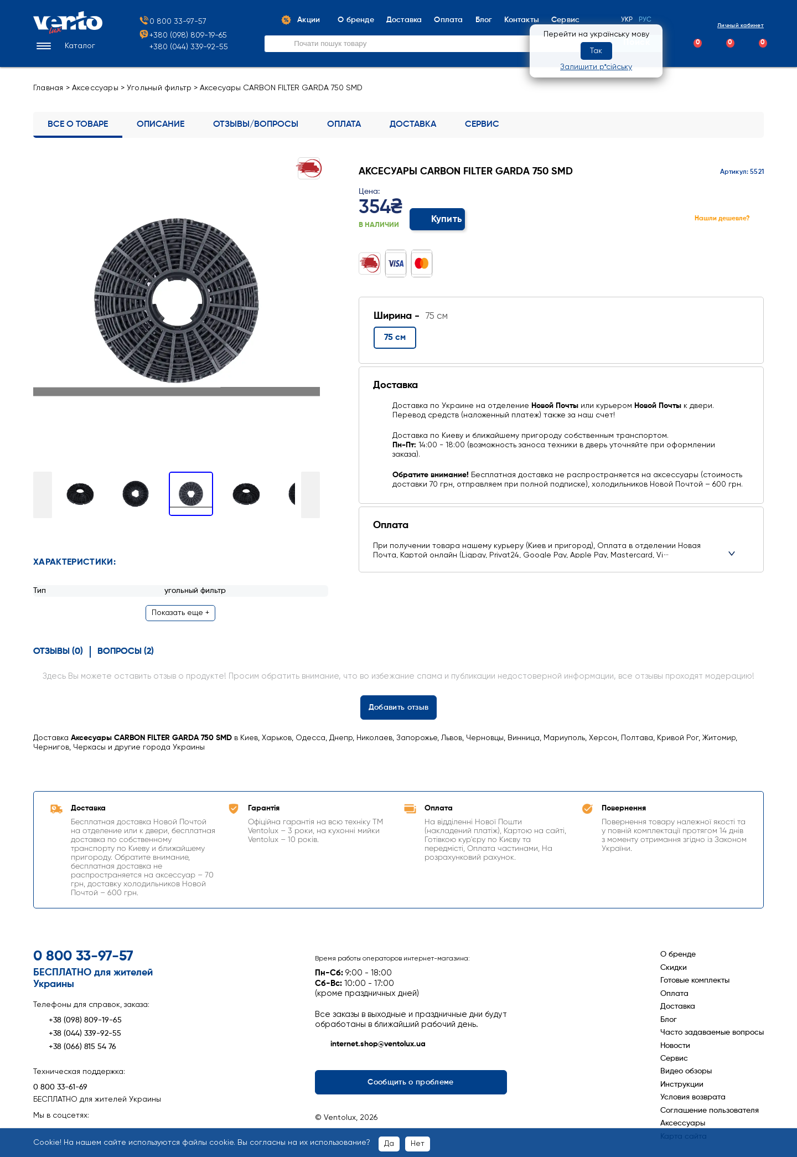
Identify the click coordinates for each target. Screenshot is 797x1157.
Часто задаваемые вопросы (712, 1030)
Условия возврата (693, 1095)
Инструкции (681, 1082)
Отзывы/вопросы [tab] (255, 124)
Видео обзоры (686, 1069)
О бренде (678, 952)
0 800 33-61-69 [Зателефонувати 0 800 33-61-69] (60, 1085)
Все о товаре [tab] (78, 124)
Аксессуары (95, 88)
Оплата (344, 124)
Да (389, 1144)
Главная (48, 88)
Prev (42, 494)
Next (310, 494)
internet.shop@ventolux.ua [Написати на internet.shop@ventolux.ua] (370, 1042)
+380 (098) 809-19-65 (182, 36)
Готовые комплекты (694, 978)
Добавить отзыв (399, 705)
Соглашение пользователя (709, 1108)
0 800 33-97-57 (172, 22)
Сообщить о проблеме (410, 1080)
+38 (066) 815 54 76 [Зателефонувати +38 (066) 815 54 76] (74, 1044)
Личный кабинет (731, 26)
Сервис (482, 124)
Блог (668, 1017)
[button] (64, 46)
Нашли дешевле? (722, 218)
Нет (418, 1144)
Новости (675, 1043)
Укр (627, 20)
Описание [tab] (160, 124)
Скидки (673, 965)
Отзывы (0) (58, 649)
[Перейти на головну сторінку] (67, 31)
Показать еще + (180, 610)
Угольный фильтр (159, 88)
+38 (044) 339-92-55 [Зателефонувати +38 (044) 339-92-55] (77, 1031)
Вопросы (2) (125, 649)
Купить (437, 219)
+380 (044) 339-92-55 (188, 47)
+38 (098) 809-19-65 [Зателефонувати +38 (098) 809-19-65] (77, 1018)
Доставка (413, 124)
